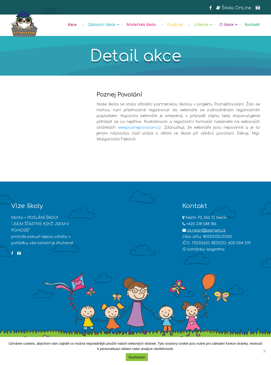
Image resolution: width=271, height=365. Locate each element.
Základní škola (101, 25)
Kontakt (252, 25)
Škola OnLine (233, 8)
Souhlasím (136, 357)
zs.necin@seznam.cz (206, 230)
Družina (175, 25)
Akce (72, 25)
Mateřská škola (141, 25)
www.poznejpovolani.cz (139, 128)
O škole (226, 25)
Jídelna (201, 25)
